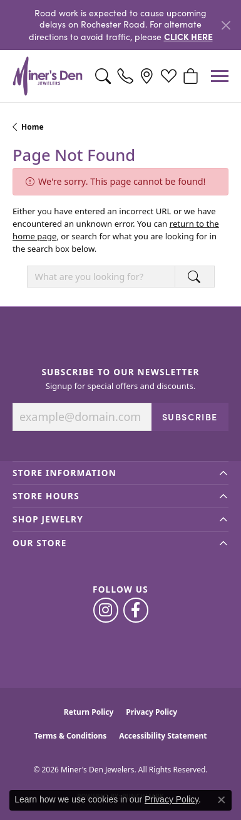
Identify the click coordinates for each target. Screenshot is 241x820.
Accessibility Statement (163, 735)
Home (32, 127)
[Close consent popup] (221, 800)
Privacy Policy (151, 712)
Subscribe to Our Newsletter (120, 372)
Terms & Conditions (70, 735)
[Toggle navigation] (220, 76)
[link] (125, 76)
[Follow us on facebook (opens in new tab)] (135, 610)
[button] (103, 76)
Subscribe (190, 416)
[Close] (225, 25)
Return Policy (89, 712)
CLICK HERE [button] (188, 36)
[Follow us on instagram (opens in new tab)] (105, 610)
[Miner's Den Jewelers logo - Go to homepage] (47, 76)
